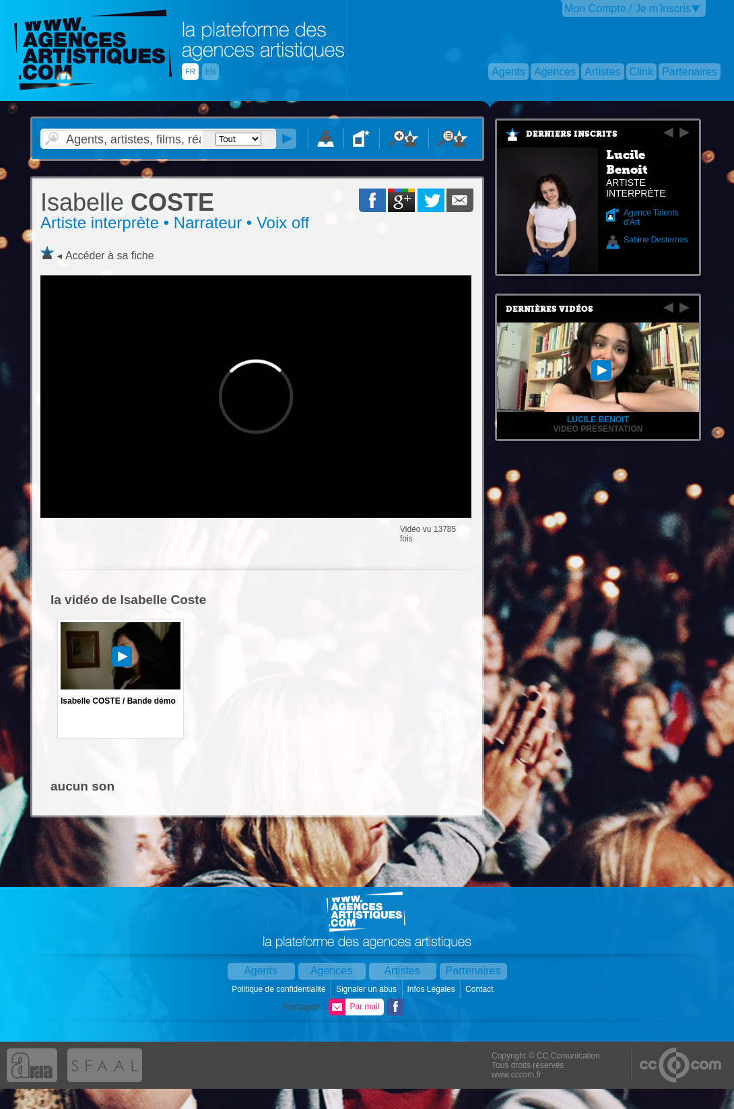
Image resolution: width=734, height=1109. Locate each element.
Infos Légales (432, 989)
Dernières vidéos (549, 309)
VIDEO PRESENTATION (598, 429)
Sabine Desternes (656, 239)
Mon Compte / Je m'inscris (627, 8)
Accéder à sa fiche (109, 255)
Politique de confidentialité (280, 989)
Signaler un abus (367, 989)
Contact (480, 989)
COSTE (127, 202)
